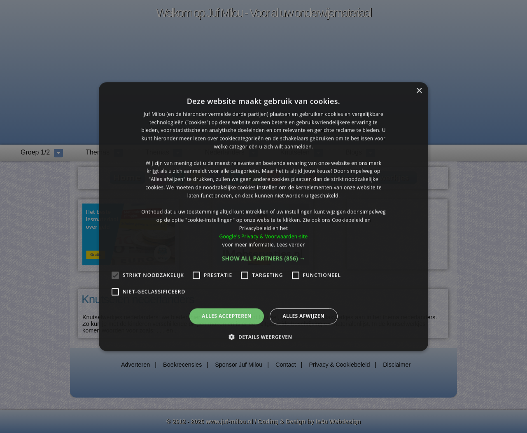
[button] (263, 258)
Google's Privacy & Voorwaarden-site (263, 236)
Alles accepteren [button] (227, 316)
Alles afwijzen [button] (303, 316)
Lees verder (291, 244)
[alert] (263, 216)
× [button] (419, 91)
